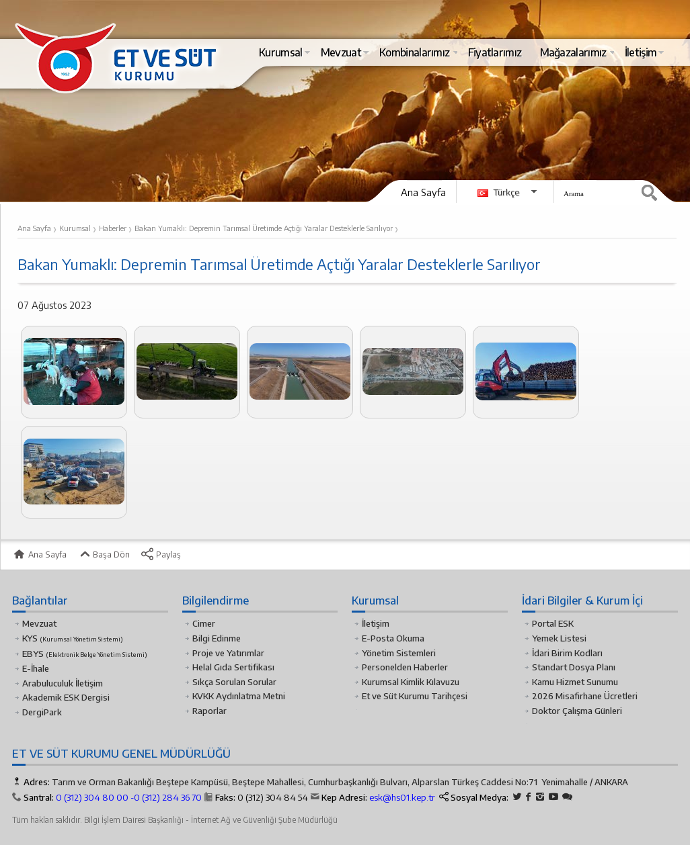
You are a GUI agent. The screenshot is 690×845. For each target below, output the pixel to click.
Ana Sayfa (423, 192)
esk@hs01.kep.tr (402, 797)
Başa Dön (103, 554)
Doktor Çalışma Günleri (577, 710)
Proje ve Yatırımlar (228, 653)
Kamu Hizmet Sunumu (575, 681)
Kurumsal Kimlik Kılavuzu (410, 681)
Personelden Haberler (405, 667)
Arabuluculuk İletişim (62, 683)
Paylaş (161, 554)
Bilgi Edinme (216, 638)
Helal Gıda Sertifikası (233, 667)
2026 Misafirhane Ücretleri (585, 696)
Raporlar (209, 710)
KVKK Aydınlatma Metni (238, 696)
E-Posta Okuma (393, 638)
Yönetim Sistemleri (399, 653)
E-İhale (35, 668)
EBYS (84, 653)
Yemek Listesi (559, 638)
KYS (72, 638)
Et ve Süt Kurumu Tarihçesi (414, 696)
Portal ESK (553, 623)
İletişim (375, 623)
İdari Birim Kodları (567, 653)
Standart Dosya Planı (573, 667)
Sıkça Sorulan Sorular (234, 681)
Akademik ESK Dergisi (66, 697)
